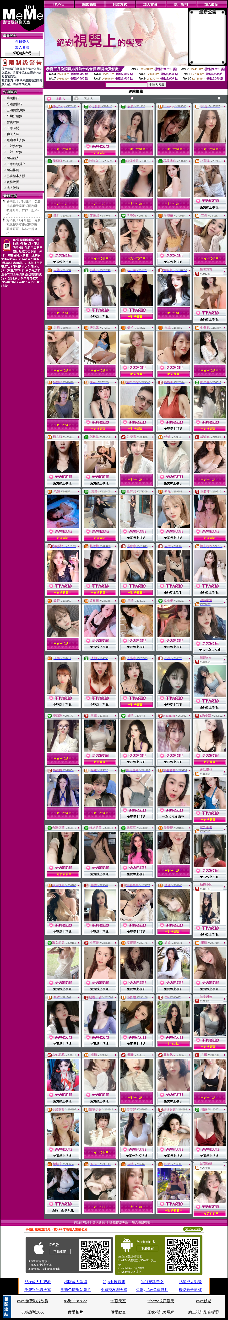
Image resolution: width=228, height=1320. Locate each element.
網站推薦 (13, 170)
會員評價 (13, 122)
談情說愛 (13, 182)
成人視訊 (13, 188)
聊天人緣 (13, 134)
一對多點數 (14, 146)
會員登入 (22, 42)
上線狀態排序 (16, 164)
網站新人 (13, 158)
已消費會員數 (16, 110)
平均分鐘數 (14, 116)
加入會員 (22, 47)
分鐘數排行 (14, 104)
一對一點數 (14, 152)
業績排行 (13, 98)
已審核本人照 (16, 176)
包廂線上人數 (16, 140)
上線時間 (13, 128)
